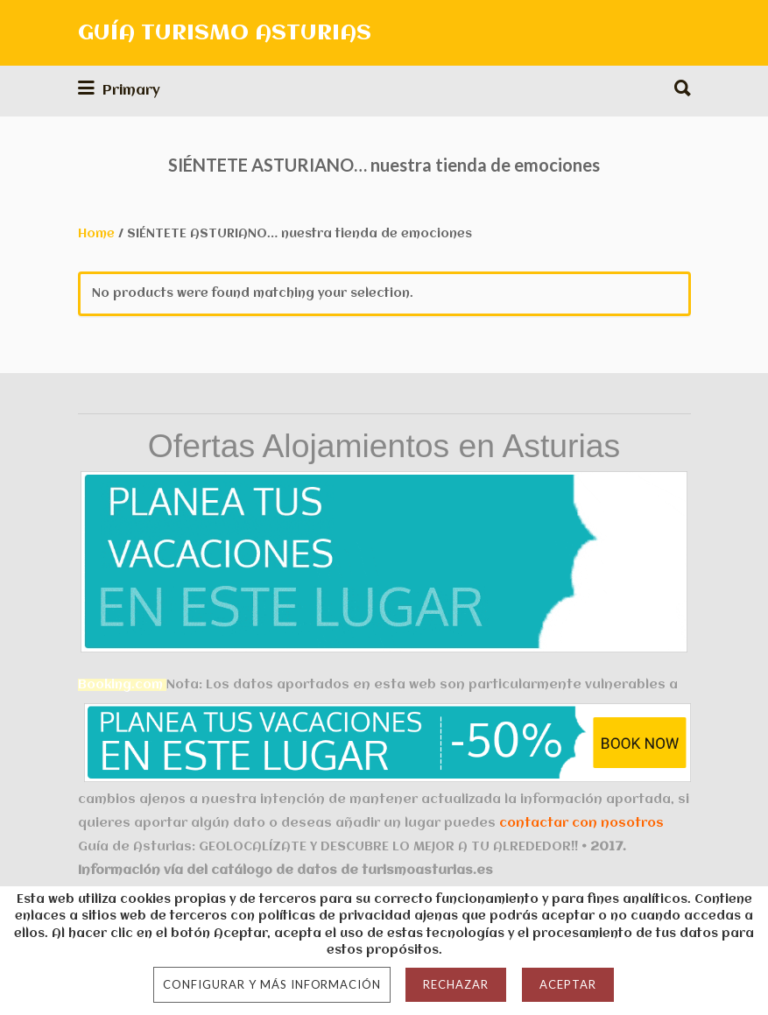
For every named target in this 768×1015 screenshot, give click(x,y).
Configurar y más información (272, 984)
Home (96, 234)
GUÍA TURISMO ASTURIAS (224, 33)
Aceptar (567, 984)
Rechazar (456, 984)
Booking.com (120, 685)
